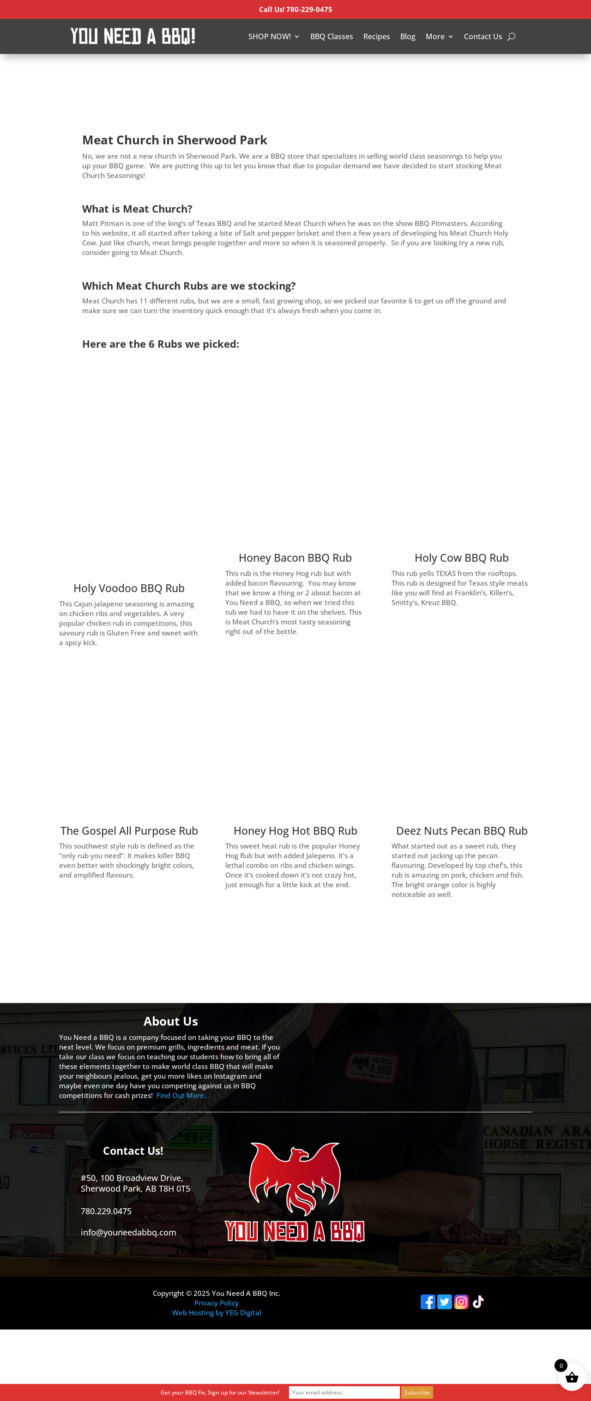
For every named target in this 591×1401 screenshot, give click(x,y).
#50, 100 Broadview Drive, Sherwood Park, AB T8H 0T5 (135, 1183)
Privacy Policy (216, 1302)
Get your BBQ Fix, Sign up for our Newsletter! (220, 1392)
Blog (408, 36)
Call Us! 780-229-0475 (295, 9)
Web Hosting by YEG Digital (216, 1312)
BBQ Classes (331, 36)
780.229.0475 (106, 1211)
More (435, 36)
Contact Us (483, 36)
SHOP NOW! (269, 36)
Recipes (376, 36)
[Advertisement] (168, 69)
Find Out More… (183, 1095)
